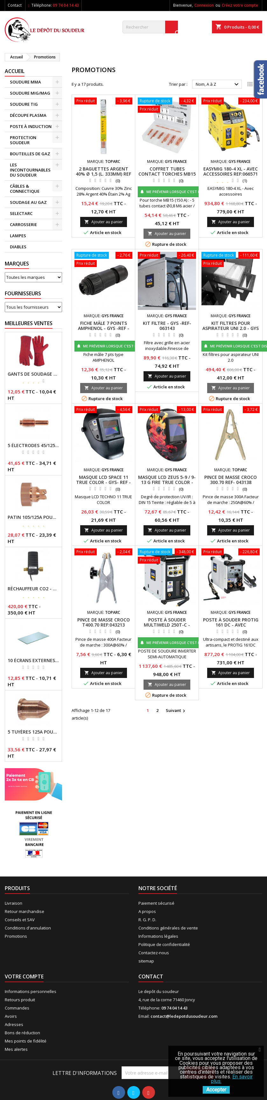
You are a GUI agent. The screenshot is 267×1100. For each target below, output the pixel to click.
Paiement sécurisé (156, 903)
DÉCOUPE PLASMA (28, 115)
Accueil (15, 71)
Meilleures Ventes (29, 323)
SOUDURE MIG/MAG (30, 93)
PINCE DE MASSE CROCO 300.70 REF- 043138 (230, 479)
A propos (147, 911)
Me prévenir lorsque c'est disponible (179, 191)
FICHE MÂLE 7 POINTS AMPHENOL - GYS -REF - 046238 (103, 328)
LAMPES (18, 235)
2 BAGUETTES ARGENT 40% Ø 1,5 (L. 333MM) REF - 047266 (103, 174)
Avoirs (11, 1016)
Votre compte (24, 976)
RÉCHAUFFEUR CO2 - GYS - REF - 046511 (33, 588)
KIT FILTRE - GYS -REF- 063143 (167, 325)
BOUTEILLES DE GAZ (30, 154)
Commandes (17, 1008)
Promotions (16, 936)
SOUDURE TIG (24, 104)
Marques (17, 263)
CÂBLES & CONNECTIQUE (24, 188)
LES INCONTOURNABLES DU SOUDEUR (30, 170)
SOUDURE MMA (25, 82)
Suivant (176, 711)
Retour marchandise (24, 911)
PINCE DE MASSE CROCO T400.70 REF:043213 (103, 622)
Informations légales (158, 936)
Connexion (204, 5)
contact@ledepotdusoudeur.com (184, 1016)
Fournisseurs (23, 293)
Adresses (14, 1024)
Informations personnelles (30, 991)
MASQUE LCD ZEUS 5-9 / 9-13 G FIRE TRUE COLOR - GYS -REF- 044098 (167, 482)
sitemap (146, 961)
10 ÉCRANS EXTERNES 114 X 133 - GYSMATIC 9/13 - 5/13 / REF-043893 (33, 660)
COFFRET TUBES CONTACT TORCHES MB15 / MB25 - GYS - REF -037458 (167, 176)
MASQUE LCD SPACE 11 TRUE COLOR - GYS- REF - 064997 (103, 482)
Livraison (13, 903)
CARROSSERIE (23, 224)
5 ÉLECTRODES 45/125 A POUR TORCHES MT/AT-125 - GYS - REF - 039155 (33, 445)
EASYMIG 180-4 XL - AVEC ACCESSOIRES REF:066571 (230, 171)
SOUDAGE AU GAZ (28, 202)
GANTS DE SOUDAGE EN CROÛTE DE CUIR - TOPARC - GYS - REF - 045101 (33, 374)
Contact (15, 5)
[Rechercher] (150, 27)
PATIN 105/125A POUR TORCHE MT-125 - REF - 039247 (33, 517)
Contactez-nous (153, 953)
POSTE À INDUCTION (31, 126)
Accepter (216, 1090)
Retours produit (20, 1000)
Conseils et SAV (20, 919)
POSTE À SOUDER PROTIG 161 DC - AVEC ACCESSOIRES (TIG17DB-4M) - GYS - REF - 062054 (230, 627)
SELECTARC (21, 213)
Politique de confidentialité (164, 944)
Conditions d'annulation (28, 928)
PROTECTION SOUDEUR (23, 140)
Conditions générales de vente (168, 928)
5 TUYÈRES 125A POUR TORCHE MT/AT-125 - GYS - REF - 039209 (33, 731)
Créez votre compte (240, 5)
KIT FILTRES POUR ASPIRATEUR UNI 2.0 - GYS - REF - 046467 (230, 328)
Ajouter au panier (103, 222)
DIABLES (18, 247)
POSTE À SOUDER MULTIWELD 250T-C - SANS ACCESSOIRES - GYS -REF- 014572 (167, 627)
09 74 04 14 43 (66, 5)
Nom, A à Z (218, 84)
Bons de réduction (22, 1033)
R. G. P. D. (147, 919)
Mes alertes (16, 1049)
